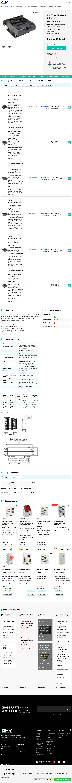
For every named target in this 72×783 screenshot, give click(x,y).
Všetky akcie (23, 687)
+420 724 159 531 (57, 60)
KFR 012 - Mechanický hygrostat (59, 524)
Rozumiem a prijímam (62, 779)
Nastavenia (38, 779)
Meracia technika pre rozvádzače (40, 747)
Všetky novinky (41, 687)
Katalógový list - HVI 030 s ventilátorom (8, 488)
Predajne (60, 737)
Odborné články (63, 615)
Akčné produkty (39, 752)
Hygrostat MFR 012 (42, 569)
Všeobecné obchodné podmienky (49, 752)
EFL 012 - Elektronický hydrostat (24, 571)
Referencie (49, 744)
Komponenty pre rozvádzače (40, 744)
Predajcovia (61, 735)
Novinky (42, 615)
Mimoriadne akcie (27, 615)
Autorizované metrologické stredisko (49, 741)
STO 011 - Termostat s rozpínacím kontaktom (59, 571)
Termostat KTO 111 (7, 569)
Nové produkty (39, 754)
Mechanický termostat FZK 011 (44, 522)
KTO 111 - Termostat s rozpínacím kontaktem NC (8, 571)
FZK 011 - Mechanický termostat (42, 525)
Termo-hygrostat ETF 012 (10, 521)
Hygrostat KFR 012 (59, 521)
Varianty (4, 76)
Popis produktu (13, 76)
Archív (37, 756)
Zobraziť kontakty (5, 754)
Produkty (39, 730)
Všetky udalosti (5, 687)
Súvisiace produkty (65, 76)
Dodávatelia (61, 733)
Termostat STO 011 (59, 569)
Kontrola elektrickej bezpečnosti (39, 739)
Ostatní (68, 730)
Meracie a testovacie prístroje (38, 734)
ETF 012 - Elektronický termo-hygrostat (9, 524)
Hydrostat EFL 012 (24, 569)
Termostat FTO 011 (25, 521)
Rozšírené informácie (38, 76)
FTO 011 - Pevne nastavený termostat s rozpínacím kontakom (26, 524)
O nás (48, 730)
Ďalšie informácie (5, 777)
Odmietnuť (49, 779)
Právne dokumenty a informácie (51, 747)
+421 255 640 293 (20, 744)
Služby (37, 750)
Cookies (68, 733)
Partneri (61, 730)
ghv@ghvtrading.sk (20, 746)
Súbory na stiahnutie (52, 76)
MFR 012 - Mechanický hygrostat (42, 571)
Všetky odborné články (61, 687)
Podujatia (7, 615)
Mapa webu (67, 736)
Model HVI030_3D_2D (25, 488)
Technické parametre (25, 76)
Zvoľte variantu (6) (57, 48)
